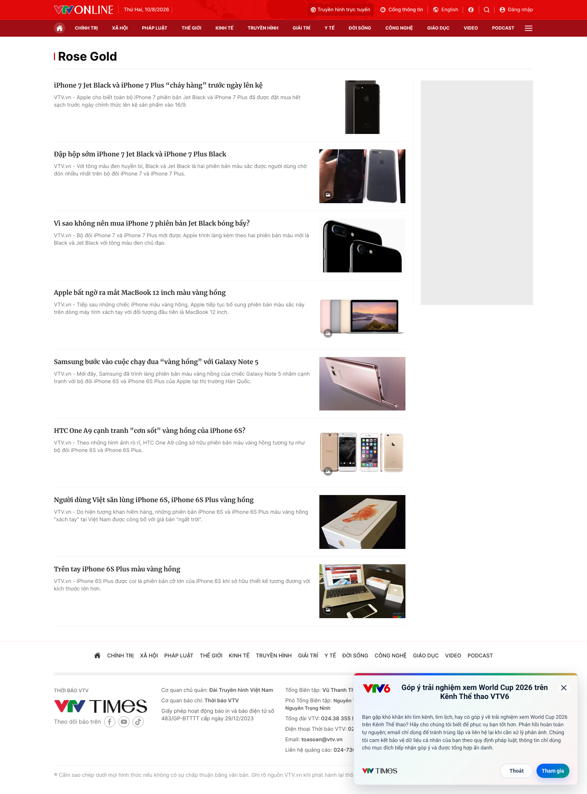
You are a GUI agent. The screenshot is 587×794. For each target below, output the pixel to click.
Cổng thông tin (401, 9)
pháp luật (154, 28)
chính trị (86, 28)
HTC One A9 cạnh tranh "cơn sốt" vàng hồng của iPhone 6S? (149, 431)
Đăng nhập (516, 9)
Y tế (330, 28)
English (445, 9)
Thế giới (191, 28)
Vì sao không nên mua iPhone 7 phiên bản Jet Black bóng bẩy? (152, 223)
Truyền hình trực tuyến (340, 10)
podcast (503, 28)
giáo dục (438, 28)
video (471, 28)
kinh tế (225, 28)
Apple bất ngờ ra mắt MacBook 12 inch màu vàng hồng (140, 292)
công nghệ (399, 28)
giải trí (301, 28)
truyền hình (262, 28)
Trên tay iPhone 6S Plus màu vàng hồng (117, 569)
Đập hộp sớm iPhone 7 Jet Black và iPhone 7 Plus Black (140, 154)
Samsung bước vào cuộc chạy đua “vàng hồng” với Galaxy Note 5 (156, 362)
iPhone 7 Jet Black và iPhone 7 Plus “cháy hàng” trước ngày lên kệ (158, 85)
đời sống (360, 28)
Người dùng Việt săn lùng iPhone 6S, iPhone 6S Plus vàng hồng (154, 500)
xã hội (120, 28)
